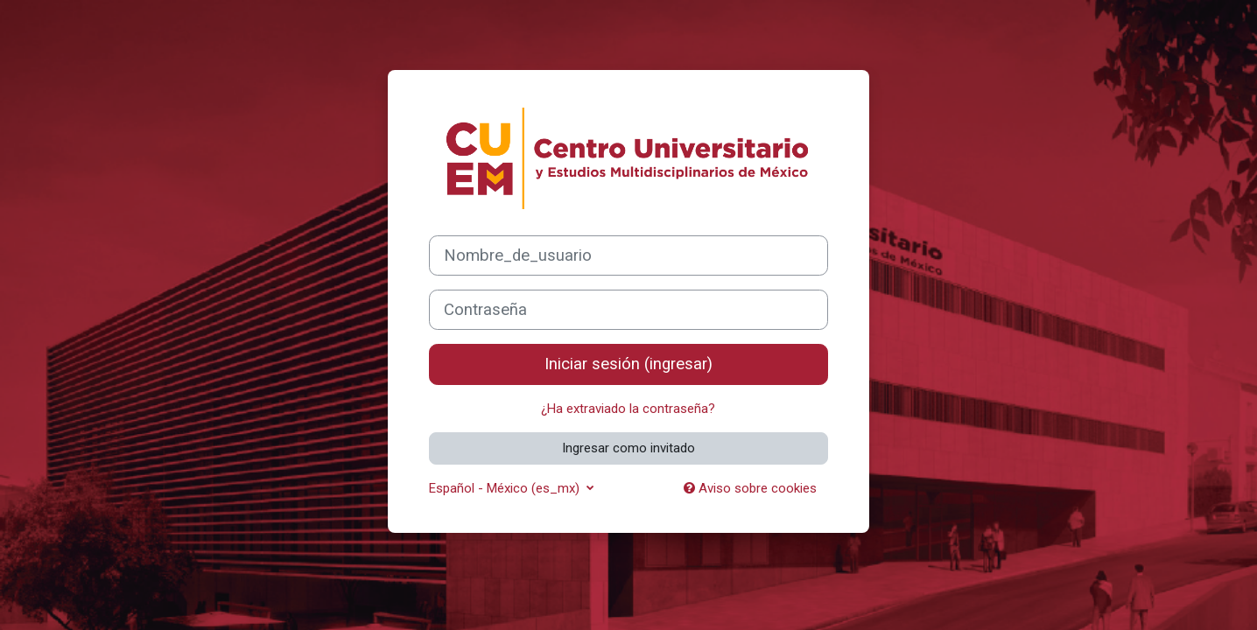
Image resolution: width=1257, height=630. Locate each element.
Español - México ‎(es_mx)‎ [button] (506, 488)
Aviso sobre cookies (750, 488)
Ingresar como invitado (628, 448)
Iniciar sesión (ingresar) (628, 364)
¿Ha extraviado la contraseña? (628, 408)
